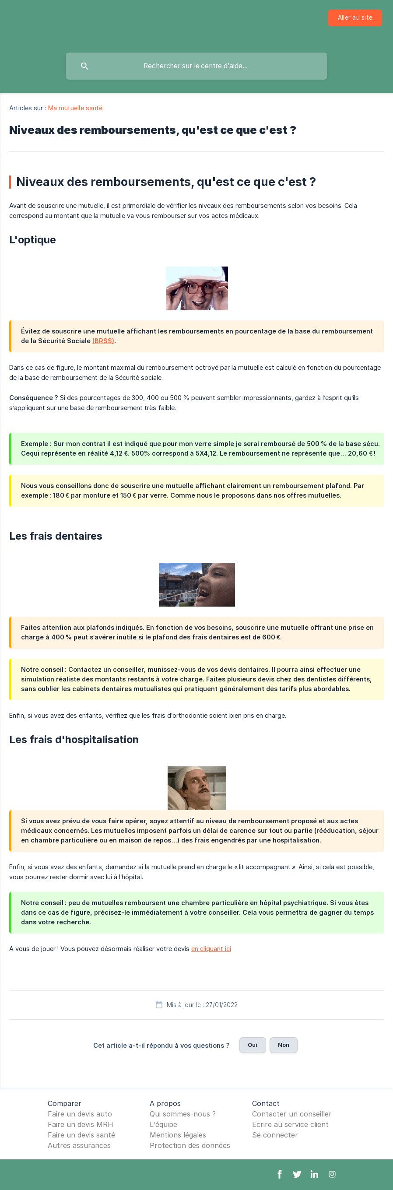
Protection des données (190, 1145)
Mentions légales (178, 1134)
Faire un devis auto (80, 1113)
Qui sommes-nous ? (183, 1113)
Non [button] (283, 1044)
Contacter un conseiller (292, 1113)
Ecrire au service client (290, 1124)
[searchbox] (196, 66)
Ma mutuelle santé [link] (75, 108)
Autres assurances (79, 1145)
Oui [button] (252, 1044)
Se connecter (275, 1134)
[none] (355, 18)
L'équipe (163, 1124)
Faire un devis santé (81, 1134)
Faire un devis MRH (80, 1124)
